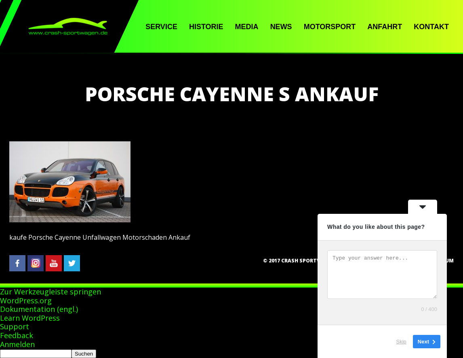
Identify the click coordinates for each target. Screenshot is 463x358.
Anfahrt (384, 27)
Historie (206, 27)
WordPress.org (26, 300)
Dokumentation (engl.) (39, 309)
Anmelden (17, 344)
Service (161, 27)
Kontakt (431, 27)
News (281, 27)
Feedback (16, 335)
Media (247, 27)
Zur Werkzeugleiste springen (50, 291)
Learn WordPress (30, 318)
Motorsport (330, 27)
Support (14, 326)
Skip (401, 342)
